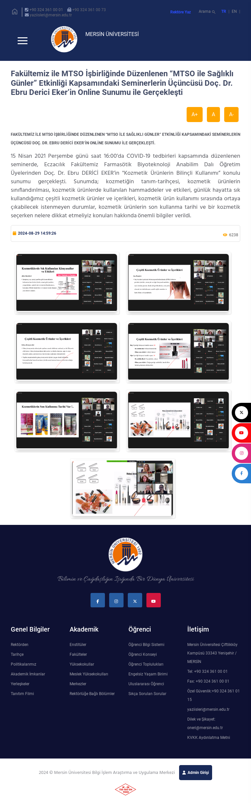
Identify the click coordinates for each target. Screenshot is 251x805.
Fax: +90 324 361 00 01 (208, 684)
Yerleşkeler (20, 686)
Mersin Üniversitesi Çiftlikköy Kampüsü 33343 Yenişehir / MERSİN (212, 656)
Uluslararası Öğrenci (146, 686)
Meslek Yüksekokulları (89, 676)
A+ (195, 117)
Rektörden (19, 647)
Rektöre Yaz (180, 12)
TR (223, 11)
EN (235, 11)
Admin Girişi (198, 775)
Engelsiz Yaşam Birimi (148, 676)
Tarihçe (17, 657)
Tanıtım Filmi (22, 696)
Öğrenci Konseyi (142, 657)
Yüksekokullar (82, 667)
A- (231, 117)
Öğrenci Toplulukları (145, 667)
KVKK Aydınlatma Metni (208, 740)
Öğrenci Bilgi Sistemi (146, 647)
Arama (208, 12)
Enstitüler (78, 647)
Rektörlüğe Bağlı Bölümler (92, 696)
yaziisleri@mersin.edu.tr (51, 15)
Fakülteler (78, 657)
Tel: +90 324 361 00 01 (207, 674)
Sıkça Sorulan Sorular (147, 696)
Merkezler (78, 686)
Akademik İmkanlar (28, 676)
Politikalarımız (23, 667)
